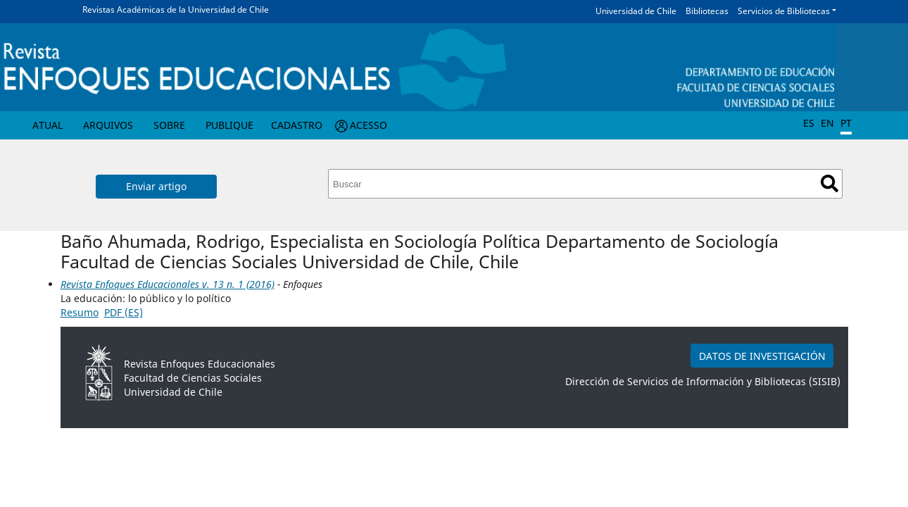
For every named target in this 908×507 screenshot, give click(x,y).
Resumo (80, 312)
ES (808, 123)
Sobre (169, 125)
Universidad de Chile (635, 11)
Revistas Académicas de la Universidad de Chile (175, 9)
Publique (229, 125)
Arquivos (108, 125)
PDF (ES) (123, 312)
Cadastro (296, 125)
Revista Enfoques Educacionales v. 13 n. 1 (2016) (168, 284)
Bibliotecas (707, 11)
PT (846, 123)
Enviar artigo (156, 186)
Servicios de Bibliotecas (784, 11)
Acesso (368, 125)
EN (827, 123)
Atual (47, 125)
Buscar (829, 183)
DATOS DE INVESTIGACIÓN (762, 356)
